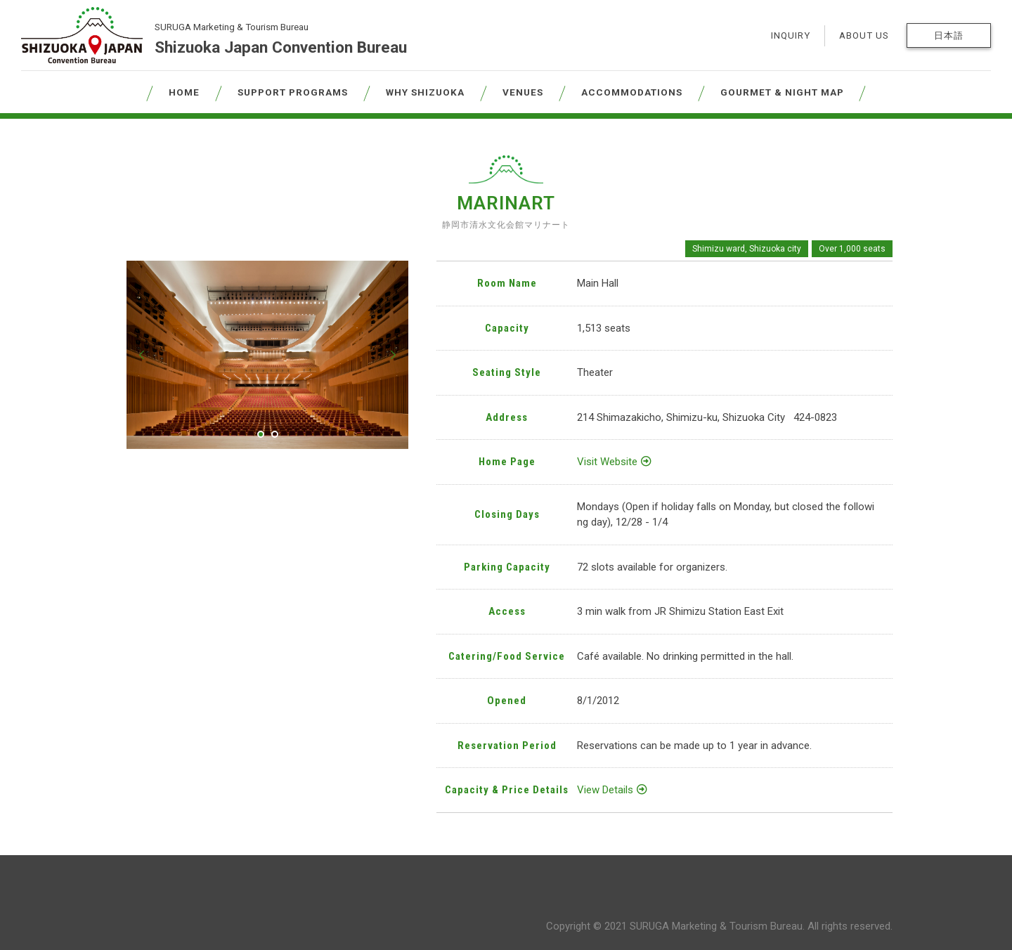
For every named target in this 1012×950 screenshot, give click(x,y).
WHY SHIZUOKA (425, 92)
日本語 (949, 35)
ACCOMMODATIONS (631, 92)
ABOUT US (864, 35)
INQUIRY (790, 35)
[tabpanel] (267, 354)
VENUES (522, 92)
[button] (141, 354)
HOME (184, 92)
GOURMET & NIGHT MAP (782, 92)
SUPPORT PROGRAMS (293, 92)
